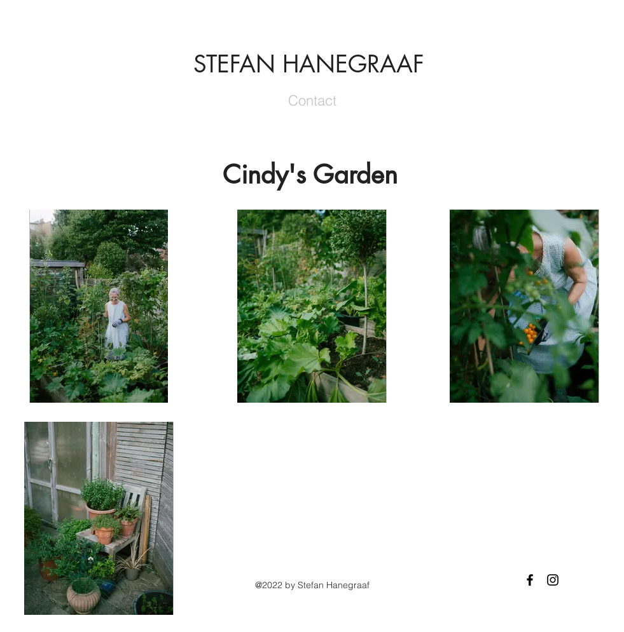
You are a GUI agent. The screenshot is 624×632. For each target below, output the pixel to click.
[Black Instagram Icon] (552, 580)
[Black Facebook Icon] (529, 580)
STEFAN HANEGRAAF (308, 64)
